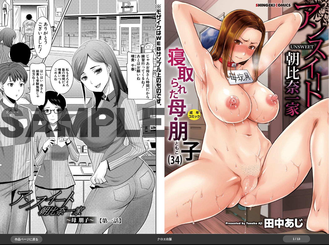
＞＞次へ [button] (12, 112)
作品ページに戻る (26, 239)
